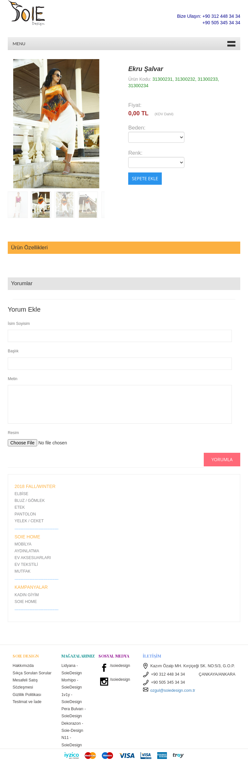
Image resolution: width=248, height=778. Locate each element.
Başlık (13, 351)
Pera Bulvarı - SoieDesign (73, 713)
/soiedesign (120, 665)
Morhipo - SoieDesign (71, 684)
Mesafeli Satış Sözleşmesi (25, 691)
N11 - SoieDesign (71, 743)
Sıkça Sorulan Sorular (25, 677)
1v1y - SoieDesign (71, 699)
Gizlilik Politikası (27, 702)
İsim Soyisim (19, 323)
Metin (12, 379)
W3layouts (178, 770)
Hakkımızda (23, 665)
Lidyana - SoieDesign (71, 669)
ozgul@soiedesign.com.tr (169, 690)
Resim (13, 432)
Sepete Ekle (144, 179)
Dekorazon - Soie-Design (72, 728)
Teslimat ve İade (27, 709)
